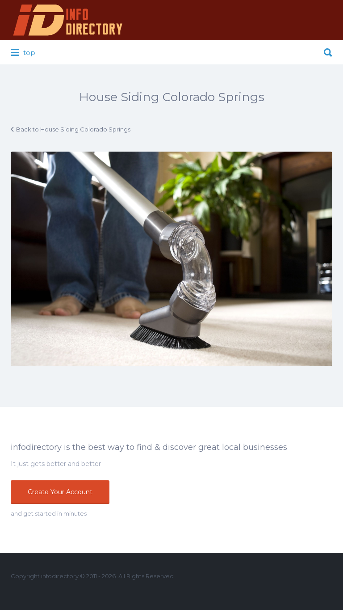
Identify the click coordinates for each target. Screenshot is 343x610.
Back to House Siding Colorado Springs (73, 129)
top (23, 52)
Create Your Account (60, 492)
